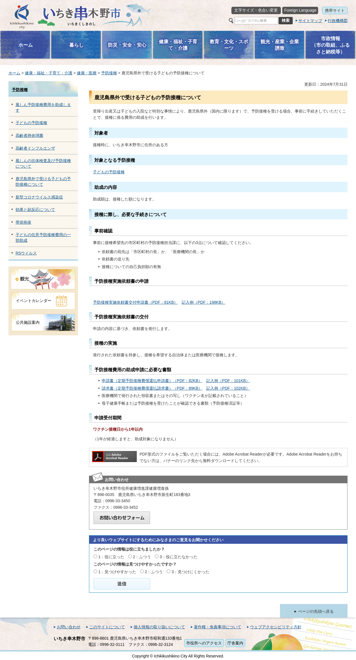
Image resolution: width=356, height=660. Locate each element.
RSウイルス (26, 253)
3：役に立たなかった (178, 557)
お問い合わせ (69, 627)
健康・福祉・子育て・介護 (48, 73)
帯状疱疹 (23, 222)
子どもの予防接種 (31, 122)
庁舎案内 (235, 643)
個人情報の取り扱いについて (159, 627)
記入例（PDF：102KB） (228, 388)
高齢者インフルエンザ (35, 148)
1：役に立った (111, 557)
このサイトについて (107, 627)
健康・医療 (87, 73)
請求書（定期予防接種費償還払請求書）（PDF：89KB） (152, 388)
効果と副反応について (35, 209)
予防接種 (109, 73)
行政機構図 (338, 20)
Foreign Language (300, 10)
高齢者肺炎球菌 (29, 135)
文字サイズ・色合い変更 (256, 10)
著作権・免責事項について (217, 627)
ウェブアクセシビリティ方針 (275, 627)
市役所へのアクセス (204, 643)
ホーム (14, 73)
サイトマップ (310, 20)
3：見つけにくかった (190, 572)
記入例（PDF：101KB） (228, 380)
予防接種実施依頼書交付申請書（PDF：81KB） (135, 302)
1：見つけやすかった (117, 572)
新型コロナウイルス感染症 (39, 197)
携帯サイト (335, 10)
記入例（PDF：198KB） (203, 302)
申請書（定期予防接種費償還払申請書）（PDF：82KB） (152, 380)
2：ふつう (142, 557)
